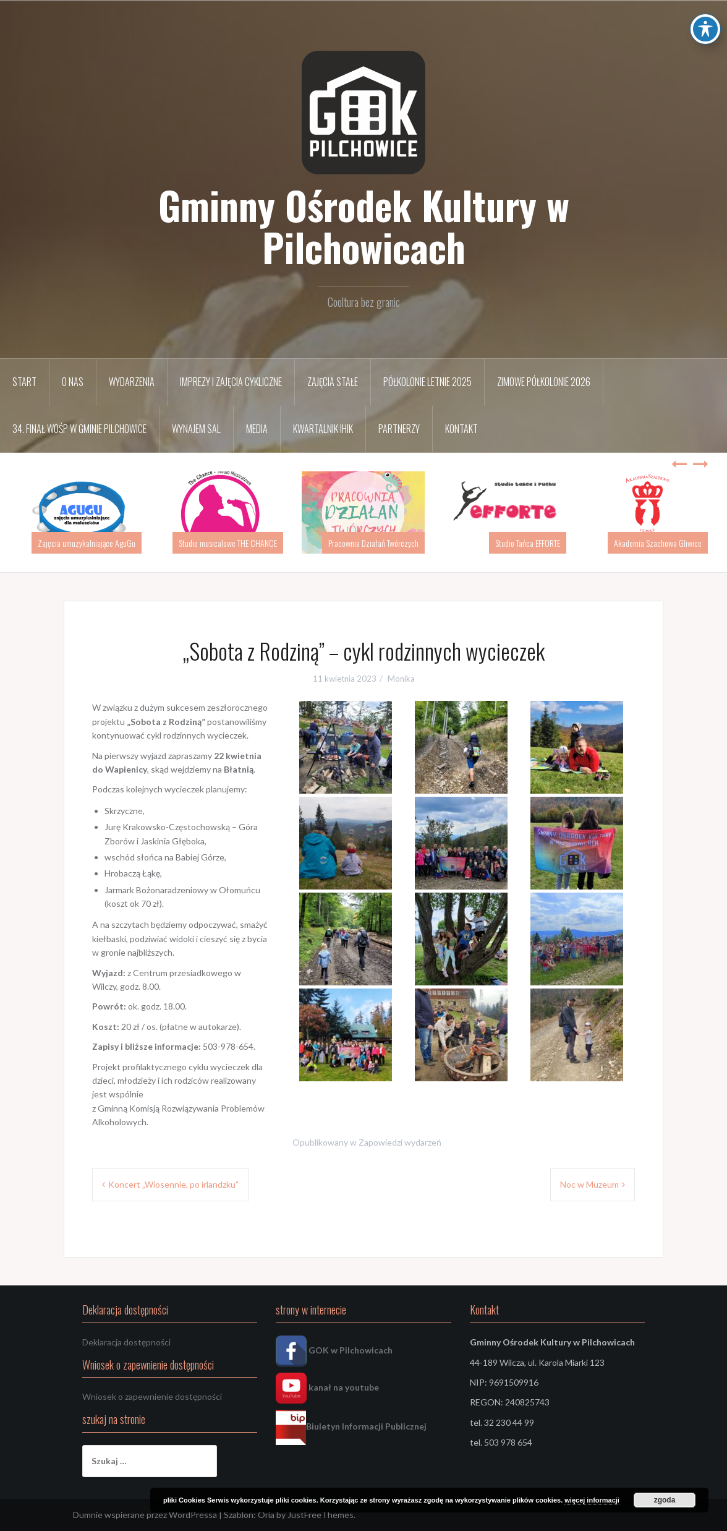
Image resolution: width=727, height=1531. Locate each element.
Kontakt (461, 428)
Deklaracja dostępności (126, 1342)
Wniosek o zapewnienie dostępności (152, 1396)
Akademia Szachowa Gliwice (658, 542)
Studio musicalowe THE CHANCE (228, 542)
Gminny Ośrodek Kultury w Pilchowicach (363, 225)
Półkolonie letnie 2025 (427, 381)
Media (257, 428)
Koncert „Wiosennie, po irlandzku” (173, 1184)
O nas (72, 381)
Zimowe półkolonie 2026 (543, 381)
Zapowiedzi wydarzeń (400, 1142)
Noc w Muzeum (589, 1184)
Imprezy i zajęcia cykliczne (231, 381)
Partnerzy (399, 428)
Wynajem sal (196, 428)
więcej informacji (591, 1500)
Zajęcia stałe (332, 381)
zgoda (665, 1500)
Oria (266, 1514)
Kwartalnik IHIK (323, 428)
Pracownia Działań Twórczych (373, 542)
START (24, 381)
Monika (401, 679)
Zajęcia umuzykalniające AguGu (86, 542)
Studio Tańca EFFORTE (527, 542)
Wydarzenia (132, 381)
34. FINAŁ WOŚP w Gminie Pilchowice (79, 428)
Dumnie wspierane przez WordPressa (145, 1514)
